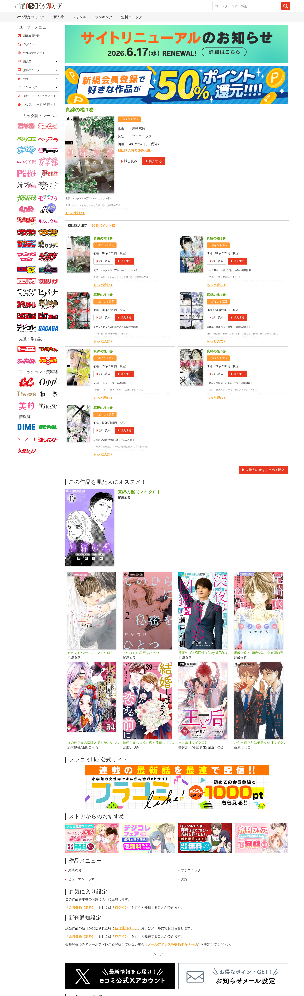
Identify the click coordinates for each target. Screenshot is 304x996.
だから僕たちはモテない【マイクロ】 (260, 742)
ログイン (121, 907)
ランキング (103, 17)
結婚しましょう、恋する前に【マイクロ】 (149, 742)
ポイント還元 (130, 119)
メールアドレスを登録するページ (172, 944)
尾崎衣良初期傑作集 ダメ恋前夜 (258, 653)
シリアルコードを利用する (39, 104)
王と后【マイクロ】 (193, 742)
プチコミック (142, 136)
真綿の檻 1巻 (103, 238)
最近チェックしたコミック (39, 95)
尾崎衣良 (138, 128)
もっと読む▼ (75, 213)
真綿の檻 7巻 (103, 408)
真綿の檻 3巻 (103, 295)
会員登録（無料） (82, 907)
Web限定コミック (30, 17)
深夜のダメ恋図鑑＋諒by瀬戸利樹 (203, 653)
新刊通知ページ (126, 928)
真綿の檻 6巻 (216, 351)
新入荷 (58, 17)
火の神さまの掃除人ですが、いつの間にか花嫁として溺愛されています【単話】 (93, 742)
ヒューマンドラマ (81, 879)
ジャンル (79, 17)
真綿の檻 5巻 (103, 351)
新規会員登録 (31, 35)
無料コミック (131, 17)
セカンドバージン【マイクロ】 (90, 653)
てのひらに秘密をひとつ (141, 653)
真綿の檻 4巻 (216, 295)
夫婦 (184, 879)
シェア (158, 954)
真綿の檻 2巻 (216, 238)
